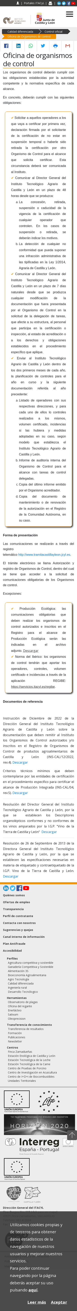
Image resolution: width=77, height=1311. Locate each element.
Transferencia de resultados (26, 1029)
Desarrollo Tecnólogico (23, 992)
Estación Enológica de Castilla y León (31, 1056)
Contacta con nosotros (19, 923)
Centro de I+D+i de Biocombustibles (31, 1076)
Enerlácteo (15, 1010)
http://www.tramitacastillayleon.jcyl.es (44, 554)
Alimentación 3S (18, 971)
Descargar (30, 650)
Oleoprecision (16, 1018)
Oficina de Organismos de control (29, 36)
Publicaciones (16, 1037)
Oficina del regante (20, 1006)
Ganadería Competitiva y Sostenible (30, 967)
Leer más (36, 1302)
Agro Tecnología (18, 979)
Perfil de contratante (18, 916)
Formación (15, 1033)
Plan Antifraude (14, 944)
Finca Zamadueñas (20, 1052)
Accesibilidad (12, 950)
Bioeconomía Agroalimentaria (27, 975)
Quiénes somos (14, 895)
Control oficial (53, 31)
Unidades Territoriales (22, 1081)
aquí (33, 1290)
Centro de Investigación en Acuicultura (32, 1072)
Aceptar (59, 1302)
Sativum (13, 1014)
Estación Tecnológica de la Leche (29, 1060)
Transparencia (13, 909)
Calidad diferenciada (20, 31)
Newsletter (15, 1041)
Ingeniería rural (17, 987)
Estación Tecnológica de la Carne (29, 1064)
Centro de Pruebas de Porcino (27, 1068)
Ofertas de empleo (16, 902)
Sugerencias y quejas (18, 930)
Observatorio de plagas (23, 1002)
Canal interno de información (24, 937)
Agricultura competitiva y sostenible (30, 963)
